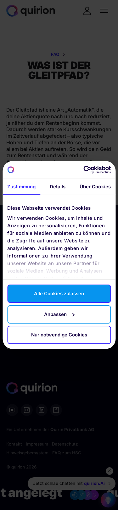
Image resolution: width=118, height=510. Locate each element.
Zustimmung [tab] (21, 187)
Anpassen (59, 314)
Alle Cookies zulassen (59, 294)
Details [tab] (58, 187)
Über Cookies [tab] (95, 187)
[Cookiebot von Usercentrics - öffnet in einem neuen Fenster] (84, 170)
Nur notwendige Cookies (59, 335)
